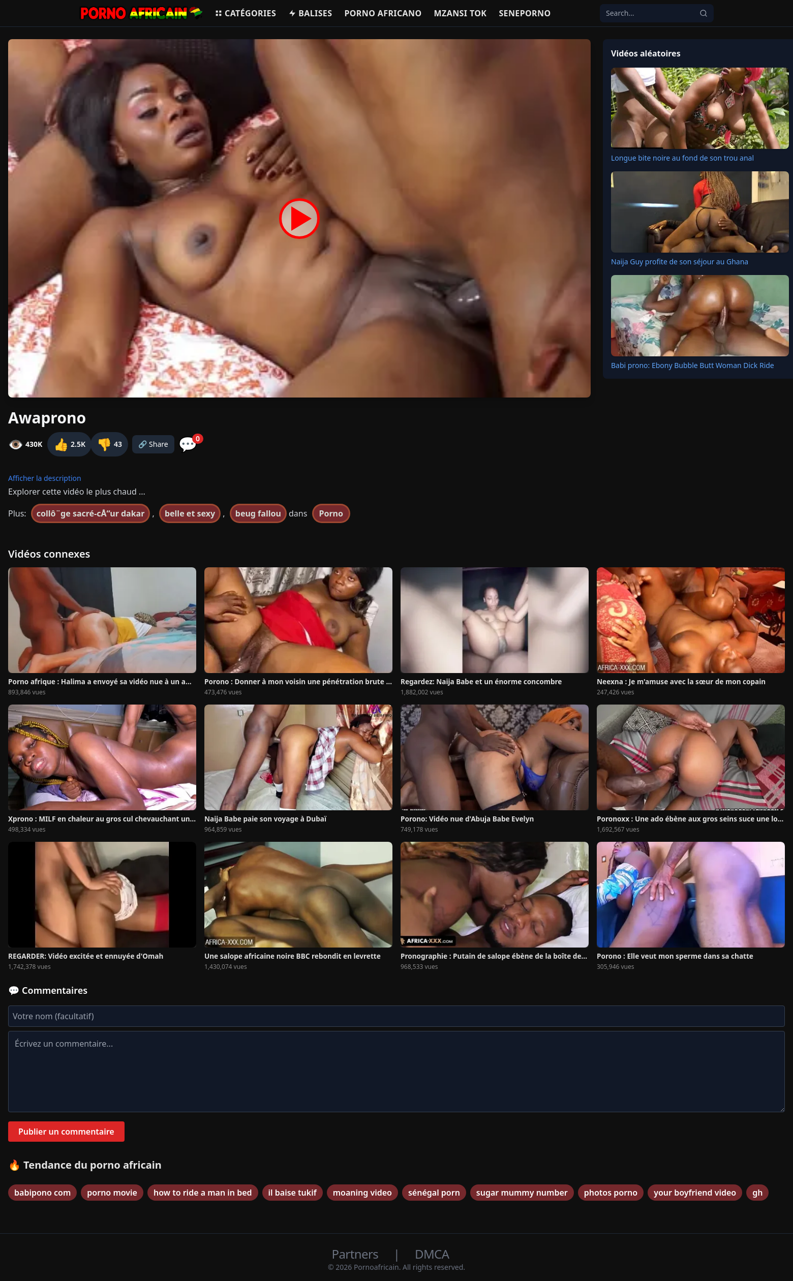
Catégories (245, 13)
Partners (356, 1253)
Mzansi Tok (460, 13)
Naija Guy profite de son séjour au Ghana (679, 261)
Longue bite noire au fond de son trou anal (682, 158)
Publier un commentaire (66, 1131)
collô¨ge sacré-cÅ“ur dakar (91, 513)
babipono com (42, 1192)
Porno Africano (382, 13)
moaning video (362, 1192)
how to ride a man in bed (203, 1192)
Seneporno (525, 13)
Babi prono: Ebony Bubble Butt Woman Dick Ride (692, 365)
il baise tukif (292, 1192)
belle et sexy (190, 513)
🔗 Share (153, 444)
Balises (310, 13)
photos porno (610, 1192)
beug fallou (258, 513)
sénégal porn (434, 1192)
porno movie (112, 1192)
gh (757, 1192)
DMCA (432, 1253)
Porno (331, 513)
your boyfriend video (695, 1192)
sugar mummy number (522, 1192)
